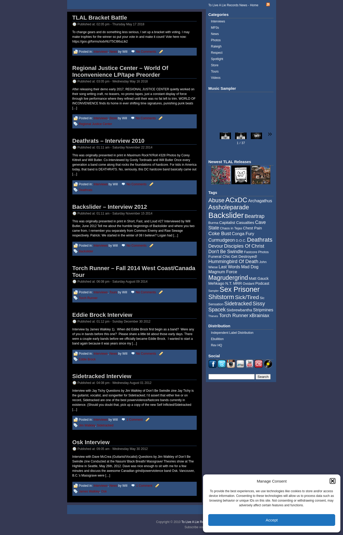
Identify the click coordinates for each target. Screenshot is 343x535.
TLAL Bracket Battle (99, 17)
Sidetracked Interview (101, 376)
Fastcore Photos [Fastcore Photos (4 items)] (256, 252)
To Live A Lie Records (196, 522)
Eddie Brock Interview (102, 315)
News (113, 52)
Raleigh (216, 46)
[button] (332, 481)
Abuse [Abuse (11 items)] (216, 200)
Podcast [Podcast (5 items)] (262, 283)
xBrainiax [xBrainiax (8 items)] (259, 315)
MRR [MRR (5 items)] (237, 283)
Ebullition (217, 339)
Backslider (86, 251)
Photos (216, 40)
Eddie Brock (87, 359)
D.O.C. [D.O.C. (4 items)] (241, 240)
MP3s (215, 27)
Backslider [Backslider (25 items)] (226, 215)
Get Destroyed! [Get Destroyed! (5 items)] (244, 256)
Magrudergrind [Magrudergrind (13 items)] (228, 277)
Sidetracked (105, 425)
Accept (272, 520)
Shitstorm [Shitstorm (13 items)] (221, 297)
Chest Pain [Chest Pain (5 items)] (252, 228)
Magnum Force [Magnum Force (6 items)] (222, 271)
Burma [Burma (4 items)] (213, 223)
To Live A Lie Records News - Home (233, 5)
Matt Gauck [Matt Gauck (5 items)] (259, 278)
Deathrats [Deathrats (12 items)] (259, 239)
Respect (217, 53)
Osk (104, 491)
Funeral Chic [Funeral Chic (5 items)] (219, 256)
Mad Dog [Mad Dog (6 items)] (250, 266)
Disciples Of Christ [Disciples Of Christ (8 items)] (244, 246)
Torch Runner (88, 298)
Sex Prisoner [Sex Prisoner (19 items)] (240, 289)
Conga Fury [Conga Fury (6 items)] (243, 233)
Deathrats (85, 190)
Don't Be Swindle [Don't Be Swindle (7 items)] (225, 251)
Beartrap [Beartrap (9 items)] (254, 216)
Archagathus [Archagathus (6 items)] (260, 200)
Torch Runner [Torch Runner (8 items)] (233, 315)
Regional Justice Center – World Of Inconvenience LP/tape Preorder (120, 71)
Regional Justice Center (95, 124)
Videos (215, 78)
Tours (113, 292)
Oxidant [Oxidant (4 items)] (248, 284)
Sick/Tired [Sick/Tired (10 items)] (247, 297)
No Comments (146, 52)
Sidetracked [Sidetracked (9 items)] (238, 303)
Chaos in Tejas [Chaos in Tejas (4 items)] (231, 228)
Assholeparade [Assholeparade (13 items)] (228, 207)
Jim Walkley (87, 425)
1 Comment (134, 419)
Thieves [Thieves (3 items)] (213, 316)
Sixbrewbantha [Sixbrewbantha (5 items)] (239, 310)
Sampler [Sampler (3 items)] (213, 290)
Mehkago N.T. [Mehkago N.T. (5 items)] (220, 283)
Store (113, 118)
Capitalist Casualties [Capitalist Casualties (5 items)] (236, 223)
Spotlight (217, 59)
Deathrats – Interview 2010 (108, 141)
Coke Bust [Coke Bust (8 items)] (219, 233)
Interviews (101, 52)
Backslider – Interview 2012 (109, 207)
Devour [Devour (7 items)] (215, 246)
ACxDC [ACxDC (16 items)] (236, 200)
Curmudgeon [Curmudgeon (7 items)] (221, 240)
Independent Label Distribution (232, 333)
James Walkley (89, 491)
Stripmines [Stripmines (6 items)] (263, 309)
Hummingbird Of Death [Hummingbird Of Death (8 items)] (233, 261)
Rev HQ (216, 345)
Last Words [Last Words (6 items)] (229, 266)
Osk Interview (91, 442)
